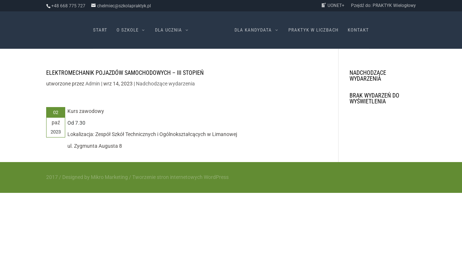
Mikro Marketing (109, 177)
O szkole (127, 30)
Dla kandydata (253, 30)
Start (100, 30)
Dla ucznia (168, 30)
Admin (92, 84)
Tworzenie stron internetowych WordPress (180, 177)
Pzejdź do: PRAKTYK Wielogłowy (383, 5)
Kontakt (358, 30)
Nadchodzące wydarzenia (165, 84)
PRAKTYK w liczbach (313, 30)
